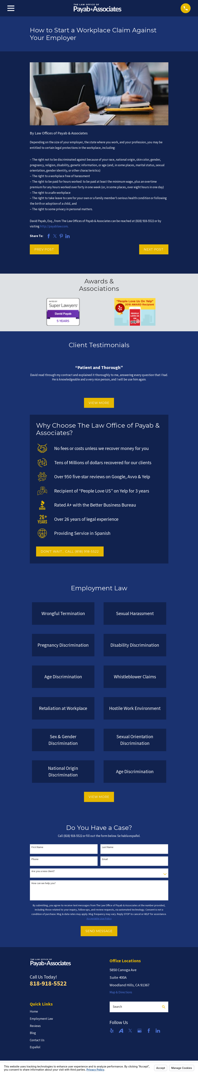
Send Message (99, 931)
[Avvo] (121, 1030)
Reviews (35, 1026)
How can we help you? (43, 883)
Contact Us (37, 1040)
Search (117, 1007)
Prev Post (44, 249)
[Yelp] (112, 1030)
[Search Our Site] (163, 1006)
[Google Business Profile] (139, 1030)
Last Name (107, 847)
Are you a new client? (43, 871)
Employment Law (41, 1019)
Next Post (154, 249)
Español (35, 1047)
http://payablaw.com (54, 226)
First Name (37, 847)
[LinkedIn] (158, 1030)
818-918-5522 (48, 983)
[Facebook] (149, 1030)
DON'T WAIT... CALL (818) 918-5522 (70, 551)
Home (34, 1011)
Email (105, 859)
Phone (34, 859)
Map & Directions (121, 992)
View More (99, 403)
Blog (33, 1033)
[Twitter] (130, 1030)
